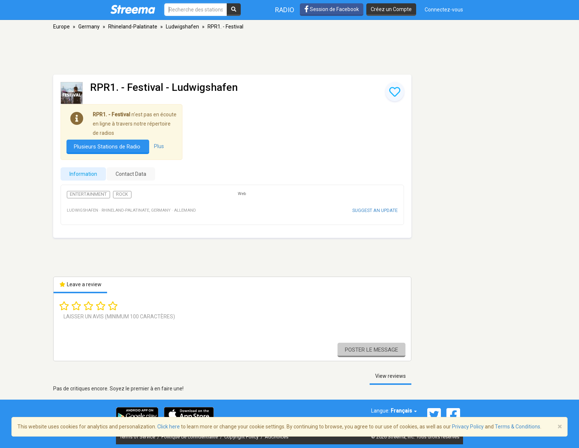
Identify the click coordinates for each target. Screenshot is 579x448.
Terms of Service (138, 437)
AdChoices (276, 437)
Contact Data (131, 174)
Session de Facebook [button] (331, 9)
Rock (122, 194)
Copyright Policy (242, 437)
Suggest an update (375, 210)
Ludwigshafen (182, 27)
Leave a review (80, 284)
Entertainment (88, 194)
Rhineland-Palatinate (132, 27)
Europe (61, 27)
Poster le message (371, 349)
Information (83, 174)
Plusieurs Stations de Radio (108, 146)
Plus (159, 146)
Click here (168, 427)
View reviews (390, 376)
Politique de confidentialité (190, 437)
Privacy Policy (468, 427)
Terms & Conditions (517, 427)
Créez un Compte (391, 9)
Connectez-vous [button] (444, 10)
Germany (89, 27)
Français (404, 411)
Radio (284, 10)
